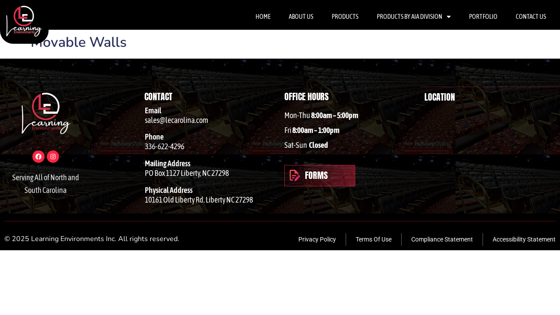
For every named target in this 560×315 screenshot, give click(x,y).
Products (345, 16)
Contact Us (531, 16)
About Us (301, 16)
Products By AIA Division (414, 16)
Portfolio (483, 16)
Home (263, 16)
